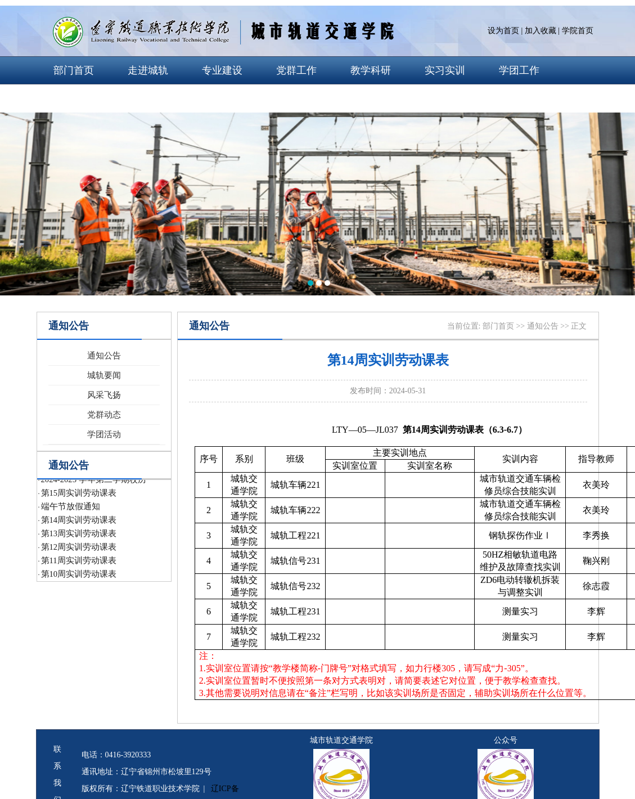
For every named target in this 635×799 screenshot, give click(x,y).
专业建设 (222, 70)
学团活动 (104, 434)
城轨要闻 (104, 375)
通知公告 (104, 355)
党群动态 (104, 414)
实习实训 (445, 70)
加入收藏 (540, 30)
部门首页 (73, 70)
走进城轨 (148, 70)
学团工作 (519, 70)
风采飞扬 (104, 395)
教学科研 (370, 70)
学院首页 (577, 30)
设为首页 (503, 30)
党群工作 (296, 70)
